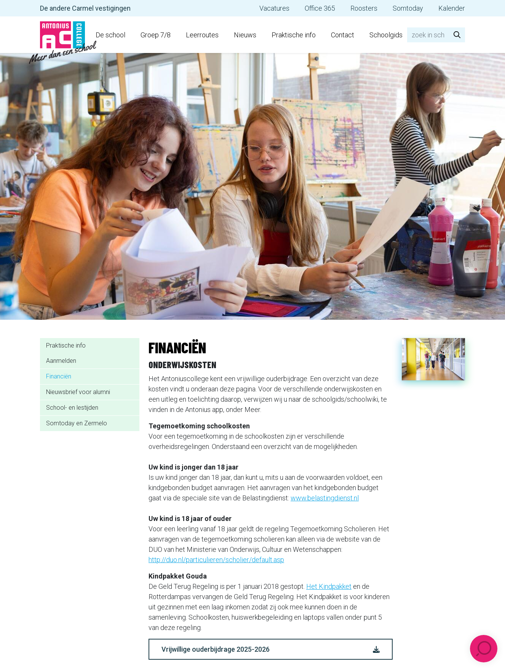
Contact (342, 35)
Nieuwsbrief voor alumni (78, 392)
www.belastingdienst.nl (325, 498)
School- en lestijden (72, 407)
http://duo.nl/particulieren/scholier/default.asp (216, 560)
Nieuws (245, 35)
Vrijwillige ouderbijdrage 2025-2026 (270, 649)
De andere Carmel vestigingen (85, 8)
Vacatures (274, 8)
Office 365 (320, 8)
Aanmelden (61, 360)
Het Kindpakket (329, 586)
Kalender (451, 8)
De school (110, 35)
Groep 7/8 (156, 35)
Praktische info (294, 35)
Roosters (363, 8)
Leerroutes (202, 35)
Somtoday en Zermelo (76, 423)
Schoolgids (386, 35)
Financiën (58, 376)
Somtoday (408, 8)
